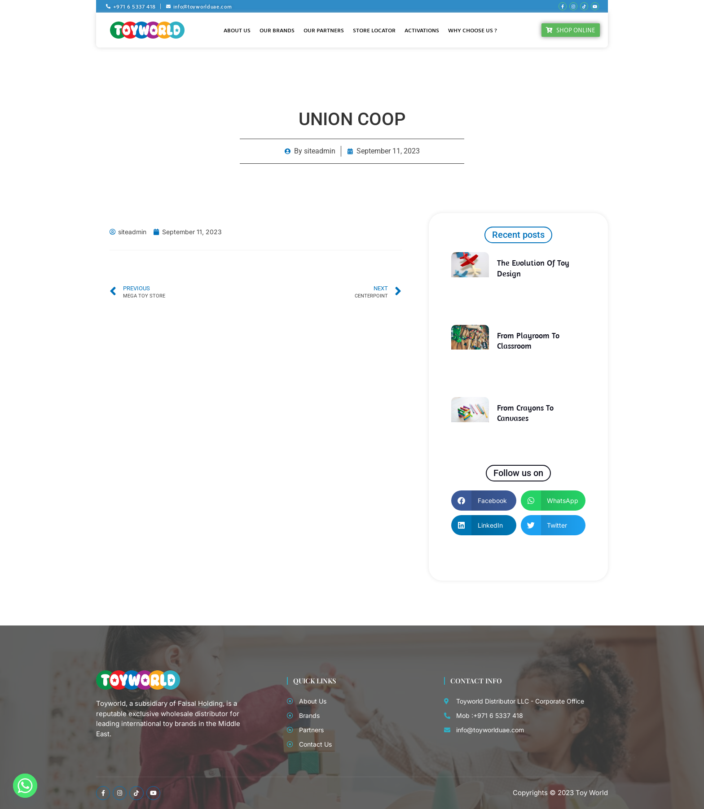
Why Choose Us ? (472, 30)
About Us (237, 30)
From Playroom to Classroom (528, 340)
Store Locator (374, 30)
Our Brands (277, 30)
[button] (483, 500)
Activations (422, 30)
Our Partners (324, 30)
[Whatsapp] (25, 786)
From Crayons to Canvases (525, 412)
